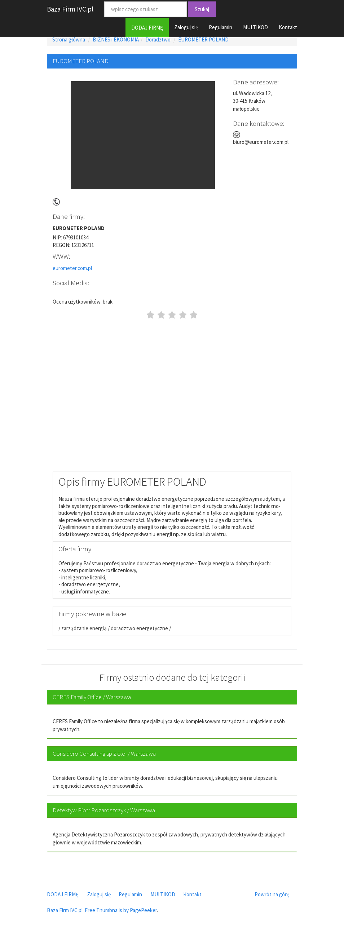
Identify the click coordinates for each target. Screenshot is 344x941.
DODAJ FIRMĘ (147, 27)
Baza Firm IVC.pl (70, 9)
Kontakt (288, 27)
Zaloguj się (186, 27)
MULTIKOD (255, 27)
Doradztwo (158, 39)
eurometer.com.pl (72, 268)
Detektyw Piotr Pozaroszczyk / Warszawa (104, 810)
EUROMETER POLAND (203, 39)
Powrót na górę (272, 894)
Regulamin (220, 27)
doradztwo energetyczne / (140, 628)
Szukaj (202, 9)
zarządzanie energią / (85, 628)
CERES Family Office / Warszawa (92, 697)
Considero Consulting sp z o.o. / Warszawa (104, 753)
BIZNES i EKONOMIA (116, 39)
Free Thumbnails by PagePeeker (121, 910)
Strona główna (68, 39)
